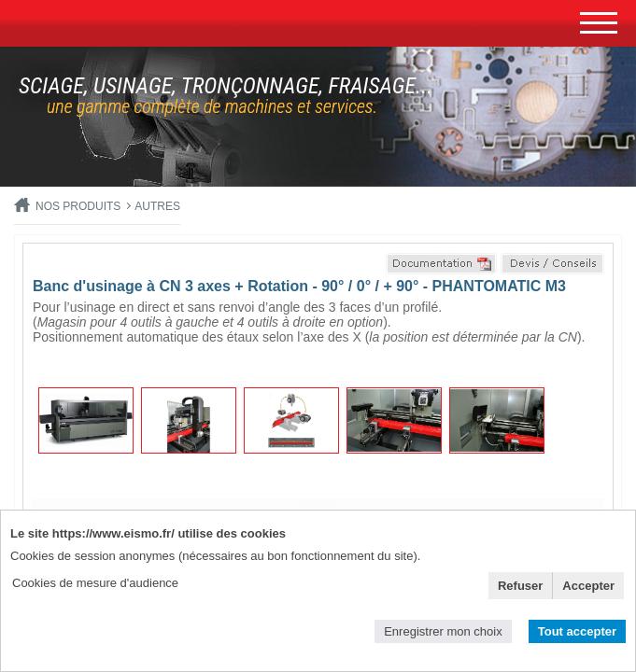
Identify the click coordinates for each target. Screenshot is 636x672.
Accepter (588, 586)
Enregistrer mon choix (443, 631)
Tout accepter (577, 631)
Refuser (520, 586)
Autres (157, 206)
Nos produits (77, 206)
